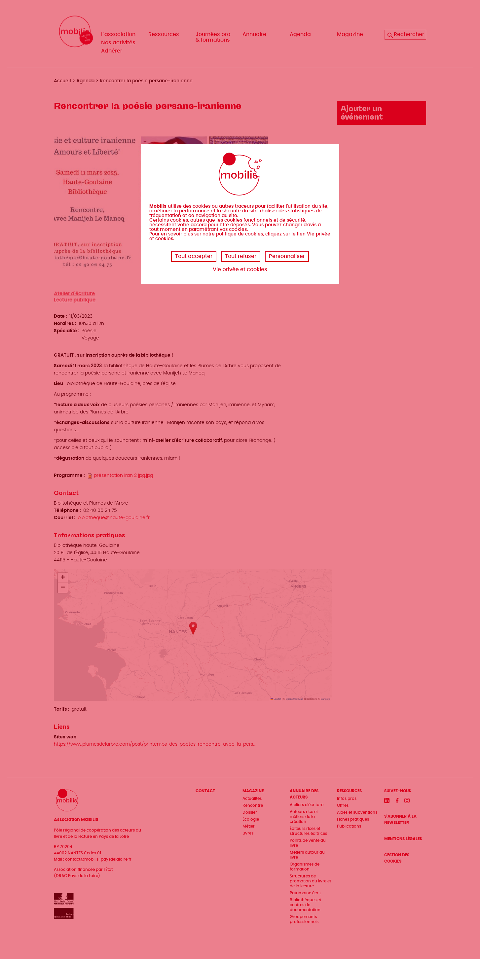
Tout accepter (193, 256)
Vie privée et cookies (240, 269)
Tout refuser (240, 256)
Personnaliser (287, 256)
